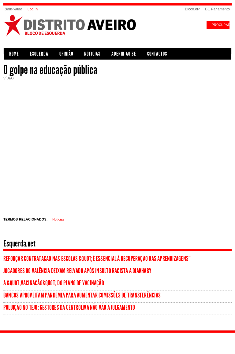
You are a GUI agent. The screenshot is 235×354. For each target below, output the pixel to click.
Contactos (157, 53)
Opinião (66, 53)
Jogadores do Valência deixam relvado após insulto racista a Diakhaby (77, 271)
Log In (33, 9)
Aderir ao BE (123, 53)
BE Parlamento (217, 9)
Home (14, 53)
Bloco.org (192, 9)
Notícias (92, 53)
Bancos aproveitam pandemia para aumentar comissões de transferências (82, 295)
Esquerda (39, 53)
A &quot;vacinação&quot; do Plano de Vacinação (53, 283)
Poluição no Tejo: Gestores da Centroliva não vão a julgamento (69, 308)
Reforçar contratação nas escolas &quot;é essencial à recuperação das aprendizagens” (97, 259)
